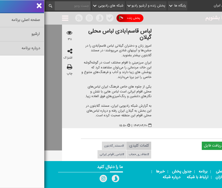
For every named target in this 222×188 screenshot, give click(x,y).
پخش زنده (85, 18)
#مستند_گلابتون (70, 145)
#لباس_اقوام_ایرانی (67, 154)
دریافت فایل (171, 145)
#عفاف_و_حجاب (94, 154)
